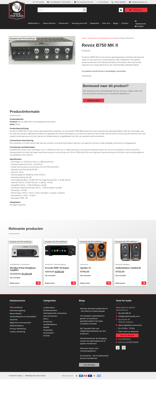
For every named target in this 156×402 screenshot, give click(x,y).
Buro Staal (41, 376)
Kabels (46, 328)
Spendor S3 (85, 268)
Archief (46, 336)
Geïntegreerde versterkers (108, 38)
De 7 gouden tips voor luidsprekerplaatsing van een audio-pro (93, 331)
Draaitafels (48, 331)
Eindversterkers (50, 311)
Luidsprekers (49, 308)
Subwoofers (48, 333)
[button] (38, 283)
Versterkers (92, 38)
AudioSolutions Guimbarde (128, 268)
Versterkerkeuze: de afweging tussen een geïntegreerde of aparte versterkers (93, 341)
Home (84, 38)
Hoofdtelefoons (50, 325)
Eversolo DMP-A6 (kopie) (57, 268)
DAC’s (45, 319)
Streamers (48, 322)
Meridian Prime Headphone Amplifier (23, 269)
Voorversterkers (50, 317)
